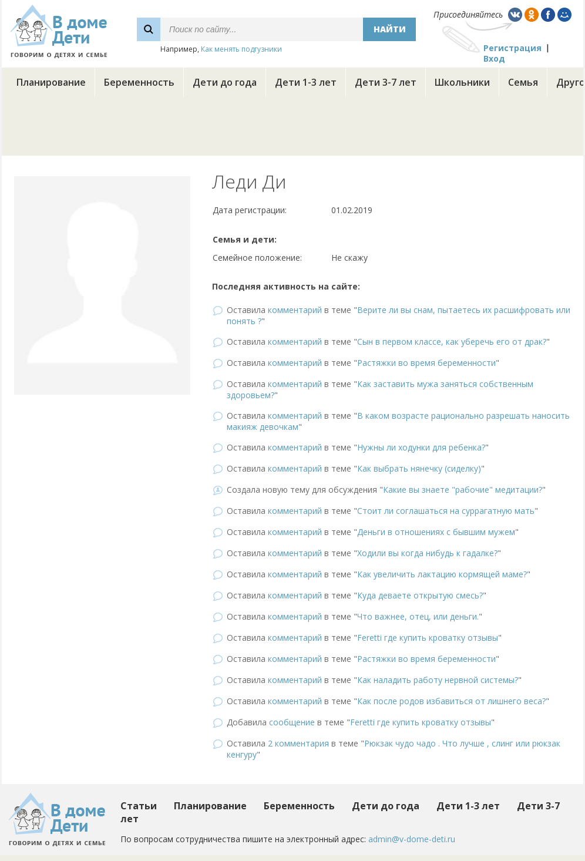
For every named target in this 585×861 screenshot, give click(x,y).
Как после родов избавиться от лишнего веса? (451, 701)
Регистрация (512, 47)
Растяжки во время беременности (426, 362)
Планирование (51, 82)
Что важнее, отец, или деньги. (418, 616)
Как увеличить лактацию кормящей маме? (442, 574)
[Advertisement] (292, 129)
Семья (523, 82)
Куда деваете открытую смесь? (420, 595)
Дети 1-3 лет (306, 82)
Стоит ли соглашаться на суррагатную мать (445, 510)
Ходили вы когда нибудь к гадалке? (427, 553)
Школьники (462, 82)
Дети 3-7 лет (385, 82)
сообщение (292, 722)
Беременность (139, 82)
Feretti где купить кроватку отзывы (427, 637)
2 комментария (298, 743)
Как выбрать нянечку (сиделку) (419, 468)
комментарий (295, 309)
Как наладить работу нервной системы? (437, 679)
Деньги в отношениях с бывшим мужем (436, 531)
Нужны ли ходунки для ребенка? (421, 447)
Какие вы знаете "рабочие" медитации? (462, 489)
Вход (494, 58)
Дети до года (225, 82)
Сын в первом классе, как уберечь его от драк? (451, 341)
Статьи (138, 805)
